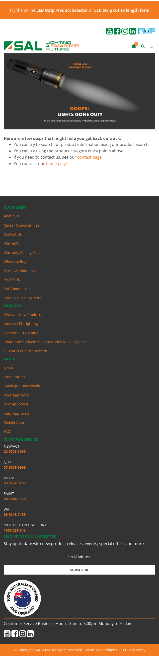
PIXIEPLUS (12, 279)
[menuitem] (79, 216)
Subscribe (79, 570)
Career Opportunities (21, 225)
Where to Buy (15, 261)
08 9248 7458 (15, 514)
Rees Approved (16, 395)
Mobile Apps (14, 422)
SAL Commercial (17, 288)
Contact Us (13, 234)
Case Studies (14, 376)
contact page (89, 157)
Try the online (48, 10)
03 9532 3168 (15, 483)
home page (56, 163)
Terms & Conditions (20, 270)
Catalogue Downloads (22, 385)
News (8, 367)
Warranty (11, 243)
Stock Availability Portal (23, 298)
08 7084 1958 (15, 498)
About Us (11, 216)
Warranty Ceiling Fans (22, 252)
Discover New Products (23, 314)
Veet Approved (16, 404)
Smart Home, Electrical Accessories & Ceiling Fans (45, 341)
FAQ (7, 431)
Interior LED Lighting (21, 323)
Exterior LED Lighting (21, 332)
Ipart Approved (16, 413)
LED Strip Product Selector (25, 350)
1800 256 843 (15, 530)
